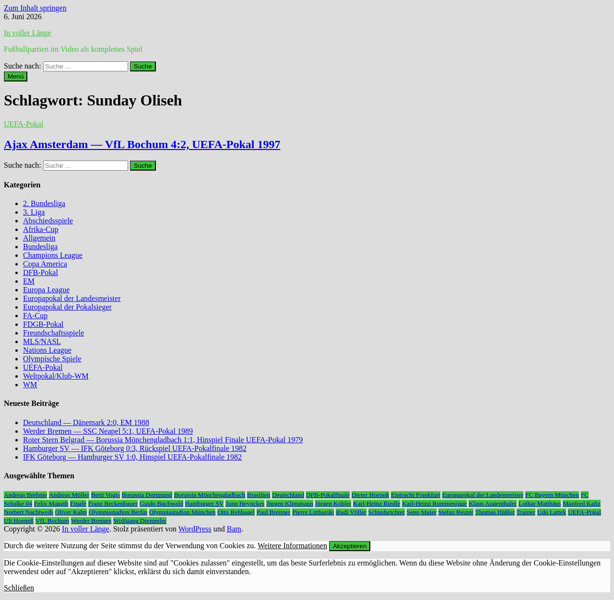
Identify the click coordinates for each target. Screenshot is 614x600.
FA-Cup (35, 316)
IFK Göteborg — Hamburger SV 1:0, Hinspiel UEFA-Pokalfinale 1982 (132, 457)
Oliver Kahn (71, 512)
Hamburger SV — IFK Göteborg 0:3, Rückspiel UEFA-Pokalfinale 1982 (135, 448)
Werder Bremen (91, 520)
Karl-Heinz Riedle (376, 503)
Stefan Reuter (455, 512)
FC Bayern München (552, 494)
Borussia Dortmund (147, 494)
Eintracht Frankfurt (415, 494)
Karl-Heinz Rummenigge (434, 503)
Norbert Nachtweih (28, 512)
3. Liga (34, 212)
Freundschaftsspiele (53, 333)
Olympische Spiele (52, 359)
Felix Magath (51, 503)
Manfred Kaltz (581, 503)
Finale (78, 503)
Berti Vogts (105, 494)
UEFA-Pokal (23, 124)
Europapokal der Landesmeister (71, 298)
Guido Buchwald (161, 503)
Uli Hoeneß (19, 520)
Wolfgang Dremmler (139, 520)
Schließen (19, 588)
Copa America (45, 264)
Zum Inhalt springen (35, 8)
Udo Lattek (551, 512)
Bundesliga (40, 246)
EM (29, 281)
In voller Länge (27, 33)
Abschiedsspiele (48, 221)
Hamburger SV (204, 503)
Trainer (526, 512)
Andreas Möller (69, 494)
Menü (16, 76)
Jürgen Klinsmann (289, 503)
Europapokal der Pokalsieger (67, 307)
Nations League (47, 350)
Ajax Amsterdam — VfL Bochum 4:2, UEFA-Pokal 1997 (142, 144)
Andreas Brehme (25, 494)
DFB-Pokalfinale (328, 494)
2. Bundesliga (44, 203)
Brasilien (258, 494)
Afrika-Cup (41, 229)
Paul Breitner (274, 512)
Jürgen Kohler (333, 503)
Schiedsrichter (386, 512)
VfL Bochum (52, 520)
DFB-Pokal (40, 272)
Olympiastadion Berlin (118, 512)
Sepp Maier (422, 512)
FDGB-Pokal (43, 324)
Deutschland (288, 494)
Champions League (53, 255)
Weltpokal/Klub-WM (55, 376)
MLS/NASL (42, 341)
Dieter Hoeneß (370, 494)
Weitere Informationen (292, 546)
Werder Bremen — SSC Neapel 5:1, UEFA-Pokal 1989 (108, 431)
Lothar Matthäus (540, 503)
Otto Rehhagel (235, 512)
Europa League (46, 290)
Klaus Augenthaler (493, 503)
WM (30, 385)
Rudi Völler (351, 512)
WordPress (195, 529)
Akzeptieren (349, 546)
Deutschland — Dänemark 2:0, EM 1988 (86, 422)
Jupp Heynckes (244, 503)
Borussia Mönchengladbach (209, 494)
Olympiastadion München (182, 512)
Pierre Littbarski (313, 512)
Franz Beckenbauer (113, 503)
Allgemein (39, 238)
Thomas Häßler (495, 512)
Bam (234, 529)
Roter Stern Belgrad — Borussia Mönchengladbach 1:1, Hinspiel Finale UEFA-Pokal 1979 (163, 440)
